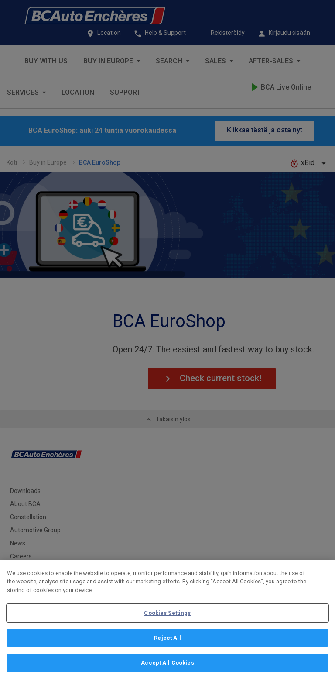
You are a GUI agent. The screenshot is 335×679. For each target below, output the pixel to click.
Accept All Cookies (167, 662)
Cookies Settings (167, 613)
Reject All (167, 637)
